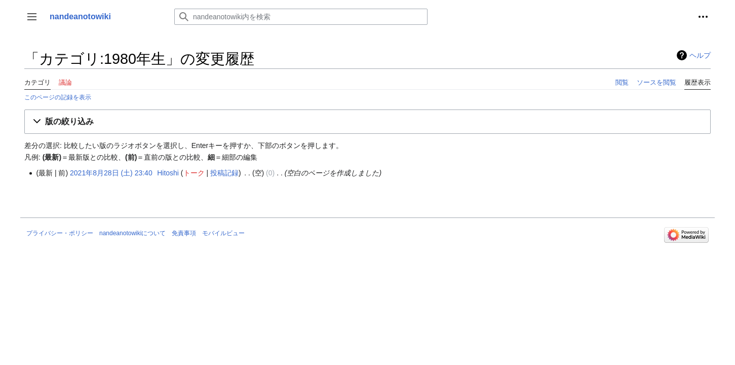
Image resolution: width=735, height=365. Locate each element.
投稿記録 (224, 173)
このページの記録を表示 (57, 97)
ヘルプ (700, 55)
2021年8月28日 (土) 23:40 (111, 173)
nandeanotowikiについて (132, 233)
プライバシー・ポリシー (59, 233)
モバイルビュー (223, 233)
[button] (32, 16)
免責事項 (184, 233)
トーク (194, 173)
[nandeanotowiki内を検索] (301, 17)
